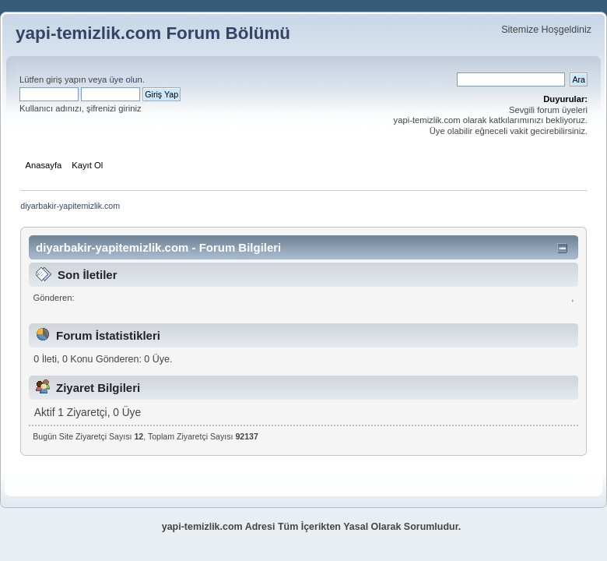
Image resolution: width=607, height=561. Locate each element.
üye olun (125, 79)
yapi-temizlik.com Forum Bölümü (153, 33)
